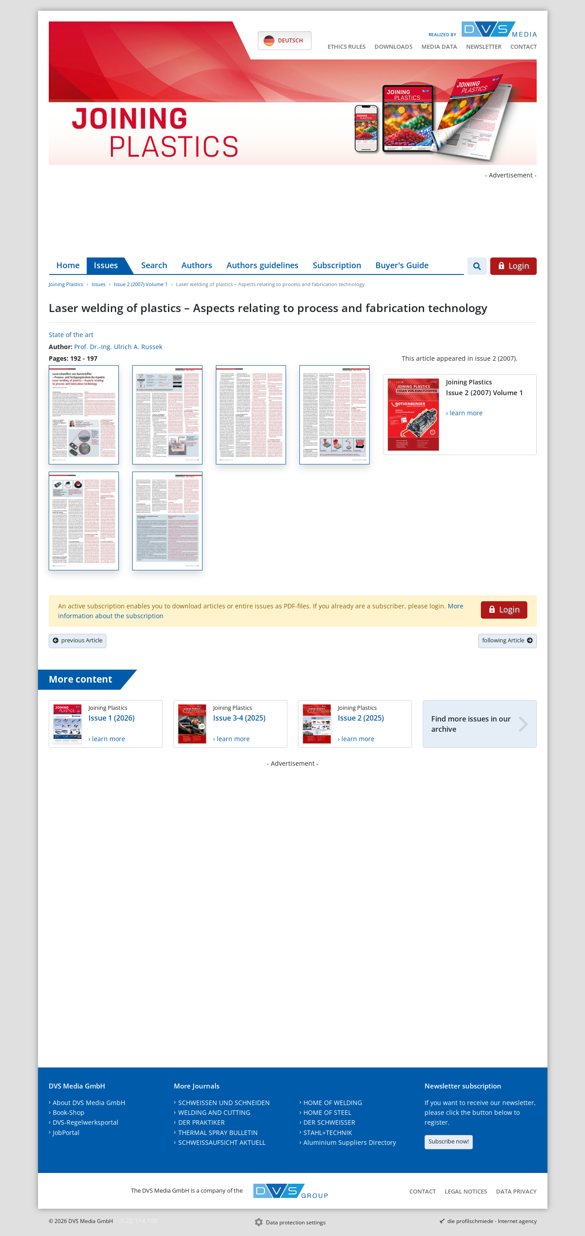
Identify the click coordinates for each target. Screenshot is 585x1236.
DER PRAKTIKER (201, 1122)
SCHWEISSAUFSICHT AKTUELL (221, 1142)
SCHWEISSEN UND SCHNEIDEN (224, 1102)
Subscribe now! (449, 1141)
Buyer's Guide (402, 265)
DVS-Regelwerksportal (85, 1122)
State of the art (71, 334)
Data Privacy (516, 1191)
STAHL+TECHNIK (327, 1132)
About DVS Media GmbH (89, 1102)
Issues (106, 265)
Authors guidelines (263, 265)
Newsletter (483, 46)
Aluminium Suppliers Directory (349, 1142)
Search (154, 265)
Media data (439, 46)
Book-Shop (68, 1112)
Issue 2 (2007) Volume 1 (141, 284)
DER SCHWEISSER (329, 1122)
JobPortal (66, 1132)
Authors (196, 265)
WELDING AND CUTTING (214, 1112)
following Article (507, 640)
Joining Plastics (66, 284)
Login (513, 265)
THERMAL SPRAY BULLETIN (218, 1132)
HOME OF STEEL (327, 1112)
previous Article (77, 640)
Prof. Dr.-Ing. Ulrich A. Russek (118, 346)
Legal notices (466, 1191)
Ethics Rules (347, 46)
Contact (523, 46)
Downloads (393, 46)
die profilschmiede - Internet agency (492, 1221)
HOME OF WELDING (332, 1102)
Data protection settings (296, 1222)
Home (68, 265)
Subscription (337, 265)
